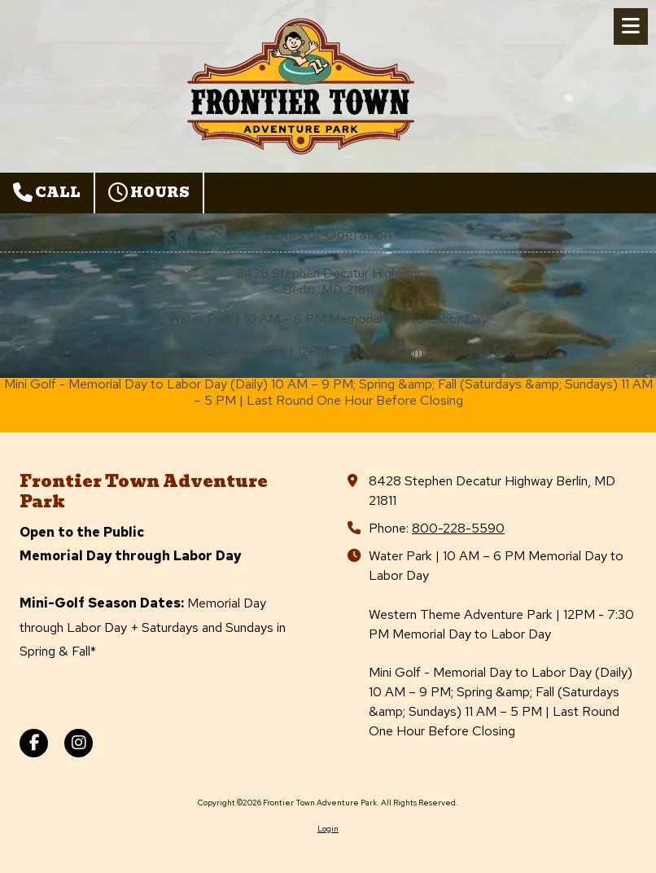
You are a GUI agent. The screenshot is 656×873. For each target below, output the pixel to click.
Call (47, 192)
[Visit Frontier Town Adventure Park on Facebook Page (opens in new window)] (34, 743)
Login (328, 828)
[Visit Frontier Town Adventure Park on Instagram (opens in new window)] (78, 743)
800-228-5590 (458, 528)
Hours (149, 192)
